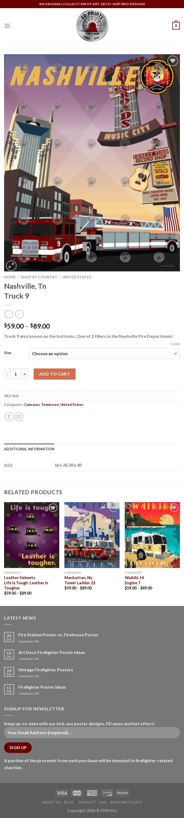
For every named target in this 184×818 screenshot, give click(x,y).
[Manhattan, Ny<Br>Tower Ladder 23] (92, 535)
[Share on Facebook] (9, 416)
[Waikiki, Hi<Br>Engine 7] (152, 535)
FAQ (103, 802)
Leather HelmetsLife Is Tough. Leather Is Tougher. (26, 582)
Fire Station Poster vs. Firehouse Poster (58, 634)
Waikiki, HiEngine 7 (134, 580)
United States (76, 277)
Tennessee (50, 404)
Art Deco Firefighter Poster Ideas (51, 652)
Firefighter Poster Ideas (42, 686)
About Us (51, 802)
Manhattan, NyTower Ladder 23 (79, 580)
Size (7, 353)
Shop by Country (39, 277)
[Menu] (7, 25)
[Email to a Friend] (18, 416)
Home (10, 277)
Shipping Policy (126, 802)
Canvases (32, 404)
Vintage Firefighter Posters (45, 669)
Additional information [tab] (29, 449)
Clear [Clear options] (175, 344)
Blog (69, 802)
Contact (87, 802)
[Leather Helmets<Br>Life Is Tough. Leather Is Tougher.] (31, 535)
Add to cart (54, 373)
